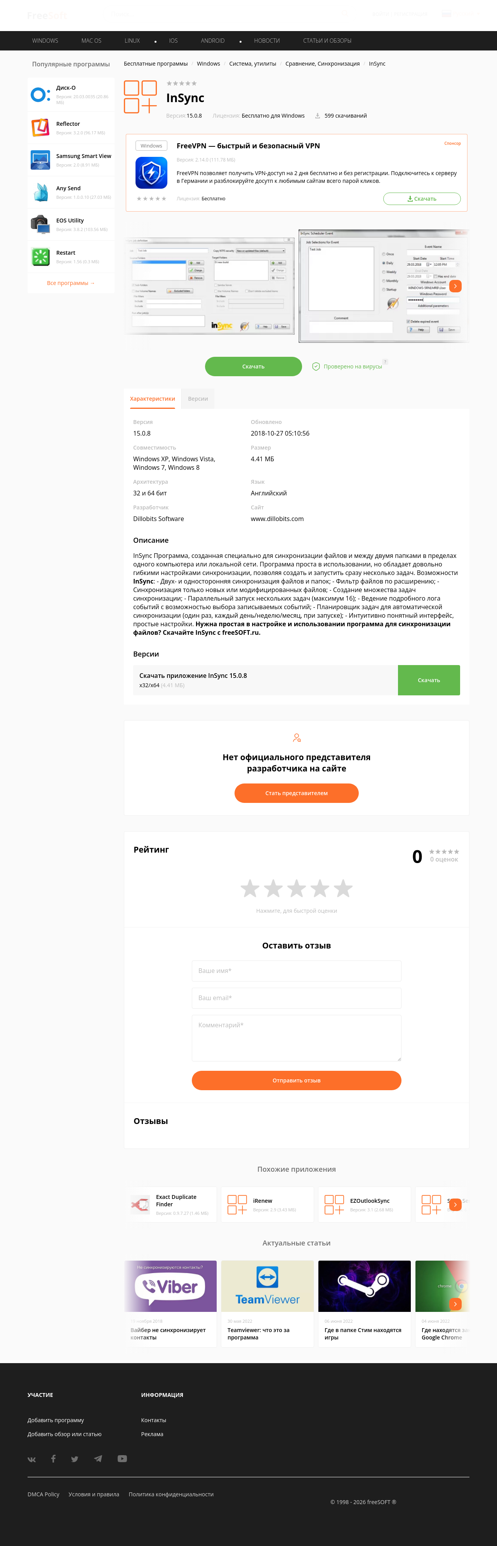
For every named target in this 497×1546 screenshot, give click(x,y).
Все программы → (71, 283)
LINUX (132, 40)
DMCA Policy (43, 1494)
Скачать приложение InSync (193, 675)
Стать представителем (297, 793)
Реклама (152, 1434)
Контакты (154, 1420)
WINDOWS (45, 40)
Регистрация (410, 14)
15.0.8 (184, 115)
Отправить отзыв (297, 1080)
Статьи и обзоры (327, 40)
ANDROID (213, 40)
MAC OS (91, 40)
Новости (267, 40)
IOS (173, 40)
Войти (380, 14)
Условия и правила (94, 1494)
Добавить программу (56, 1420)
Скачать (253, 366)
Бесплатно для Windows (273, 115)
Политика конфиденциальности (171, 1494)
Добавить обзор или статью (65, 1434)
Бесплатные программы (156, 63)
